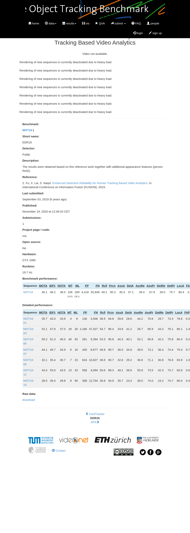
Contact (59, 450)
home (33, 23)
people (153, 23)
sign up (155, 33)
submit (118, 23)
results (69, 23)
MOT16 (27, 130)
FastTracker (95, 414)
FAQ (136, 23)
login (138, 33)
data (50, 23)
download (28, 399)
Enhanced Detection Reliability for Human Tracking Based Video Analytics (100, 183)
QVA (100, 23)
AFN (95, 422)
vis (85, 23)
